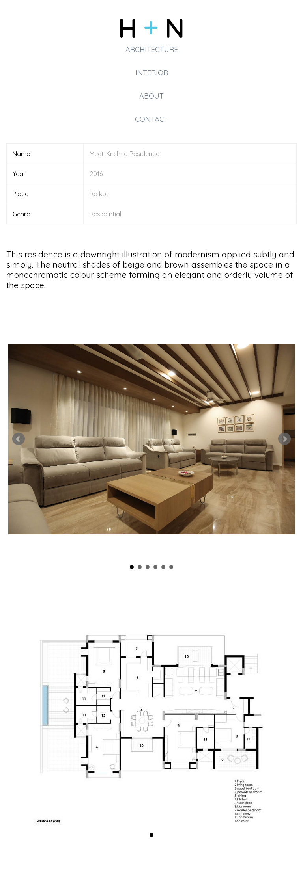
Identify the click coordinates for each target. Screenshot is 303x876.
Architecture (151, 49)
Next (284, 439)
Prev (18, 439)
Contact (151, 119)
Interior (151, 72)
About (151, 95)
